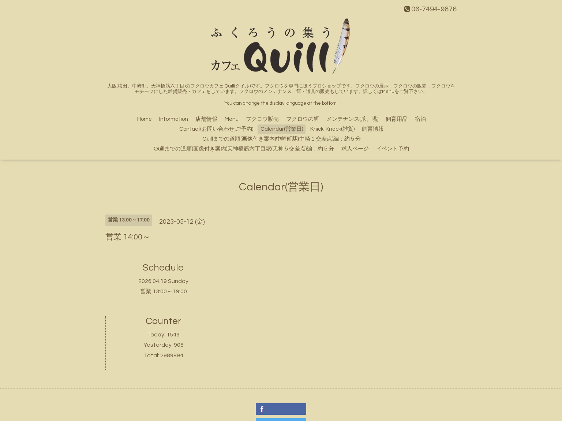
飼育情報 (373, 129)
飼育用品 (397, 119)
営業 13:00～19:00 (163, 291)
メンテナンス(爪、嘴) (352, 119)
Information (173, 119)
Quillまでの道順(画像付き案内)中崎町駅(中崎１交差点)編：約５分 (281, 139)
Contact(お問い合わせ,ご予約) (216, 129)
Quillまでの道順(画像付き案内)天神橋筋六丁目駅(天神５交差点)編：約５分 (244, 149)
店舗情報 (206, 119)
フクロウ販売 (262, 119)
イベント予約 (392, 149)
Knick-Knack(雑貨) (332, 129)
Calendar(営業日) (282, 129)
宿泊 (420, 119)
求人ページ (355, 149)
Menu (232, 119)
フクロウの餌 (302, 119)
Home (144, 119)
